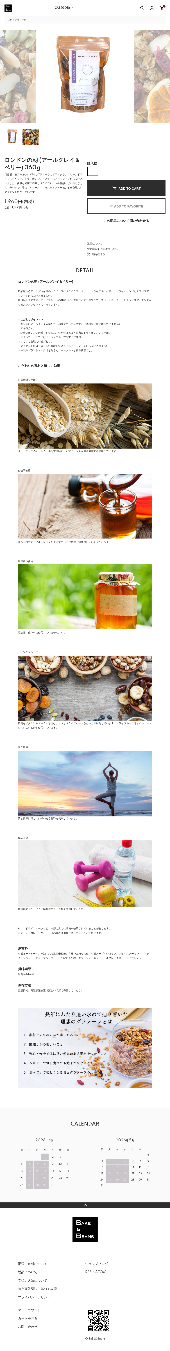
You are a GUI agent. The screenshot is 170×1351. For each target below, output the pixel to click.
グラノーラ (20, 20)
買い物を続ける (96, 254)
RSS (88, 1272)
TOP (9, 20)
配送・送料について (32, 1264)
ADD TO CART (126, 188)
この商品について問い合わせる (126, 221)
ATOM (100, 1272)
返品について (94, 243)
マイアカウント (29, 1310)
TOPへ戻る (85, 1205)
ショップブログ (96, 1264)
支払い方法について (32, 1281)
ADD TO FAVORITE (126, 206)
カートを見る (27, 1318)
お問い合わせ (27, 1327)
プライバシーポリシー (34, 1297)
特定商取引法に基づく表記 (102, 249)
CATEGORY (62, 8)
